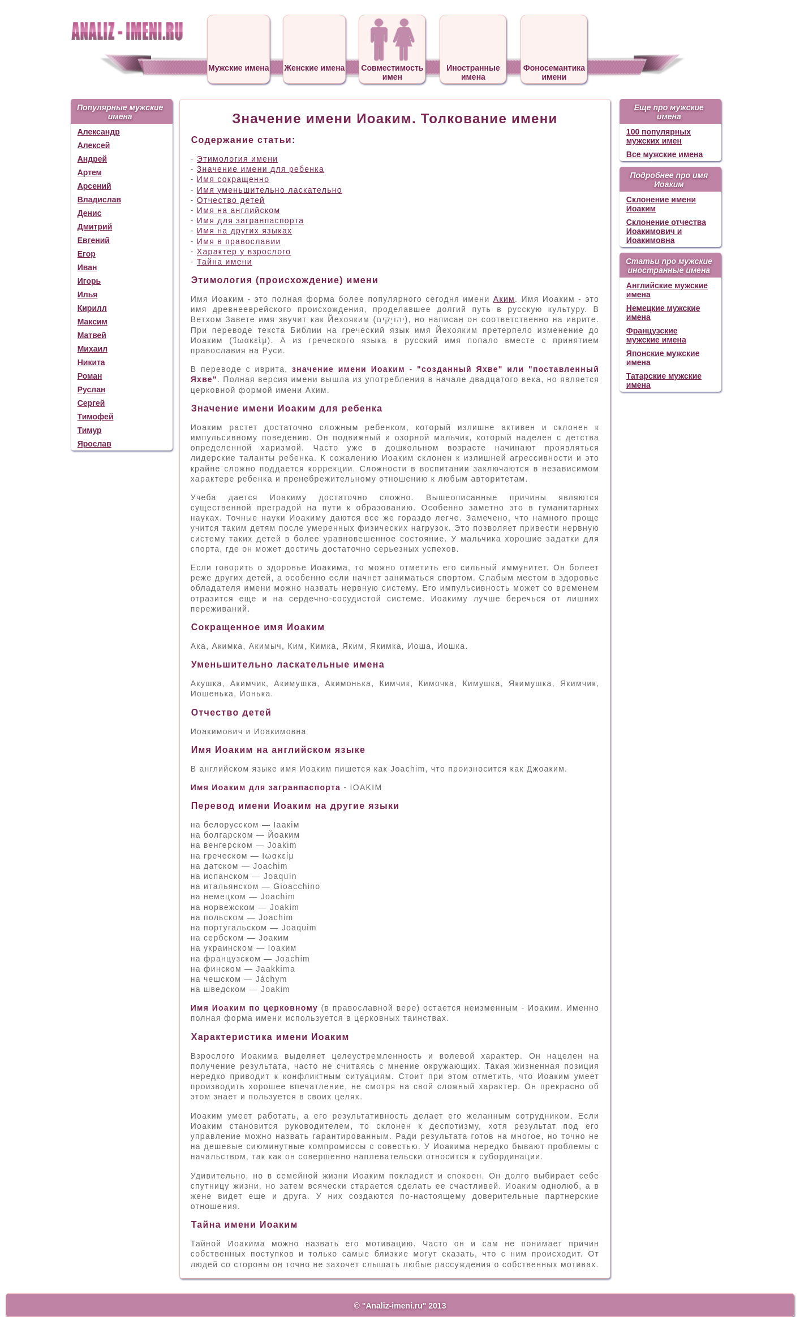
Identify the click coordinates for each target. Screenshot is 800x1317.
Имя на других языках (244, 230)
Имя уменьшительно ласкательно (269, 189)
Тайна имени (224, 261)
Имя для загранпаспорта (250, 220)
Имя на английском (239, 210)
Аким (504, 299)
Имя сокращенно (233, 179)
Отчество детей (231, 200)
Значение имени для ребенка (260, 169)
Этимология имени (237, 158)
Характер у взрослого (244, 251)
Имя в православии (239, 241)
